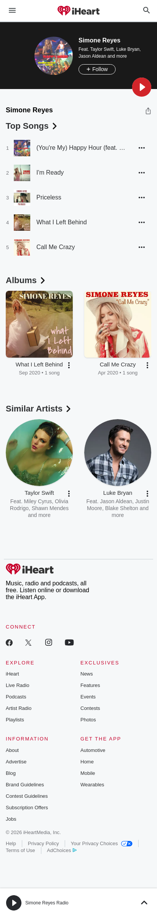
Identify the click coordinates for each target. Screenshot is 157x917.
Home (87, 762)
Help (11, 843)
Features (90, 685)
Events (88, 697)
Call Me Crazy (55, 247)
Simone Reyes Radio (47, 903)
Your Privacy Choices (101, 843)
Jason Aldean (92, 56)
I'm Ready (50, 172)
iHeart (12, 674)
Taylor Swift (101, 49)
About (12, 750)
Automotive (92, 750)
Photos (88, 720)
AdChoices (62, 850)
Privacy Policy (43, 843)
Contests (90, 708)
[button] (141, 87)
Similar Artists (39, 408)
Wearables (92, 784)
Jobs (11, 819)
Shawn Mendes (50, 508)
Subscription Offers (27, 807)
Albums (26, 280)
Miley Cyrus (38, 501)
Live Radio (17, 685)
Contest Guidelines (27, 796)
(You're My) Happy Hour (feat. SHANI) (81, 147)
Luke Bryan (128, 49)
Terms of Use (20, 850)
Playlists (15, 720)
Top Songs (32, 126)
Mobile (87, 773)
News (86, 674)
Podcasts (16, 697)
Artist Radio (18, 708)
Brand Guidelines (25, 784)
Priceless (48, 197)
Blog (11, 773)
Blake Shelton (121, 508)
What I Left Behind (61, 222)
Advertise (16, 762)
